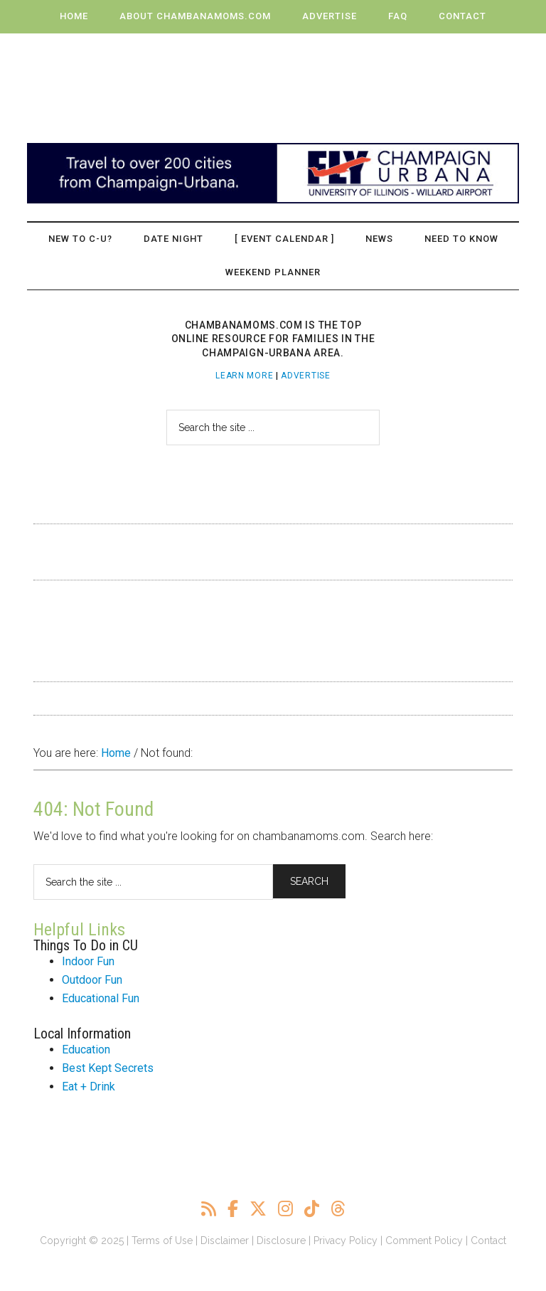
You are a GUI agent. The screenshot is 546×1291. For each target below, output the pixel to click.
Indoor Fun (88, 961)
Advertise (305, 376)
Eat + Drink (88, 1086)
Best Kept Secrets (108, 1068)
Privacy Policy (346, 1240)
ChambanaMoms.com (272, 81)
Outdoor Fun (92, 980)
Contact (488, 1240)
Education (86, 1049)
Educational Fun (100, 998)
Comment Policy (424, 1240)
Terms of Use (162, 1240)
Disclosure (281, 1240)
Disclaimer (224, 1240)
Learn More (244, 376)
